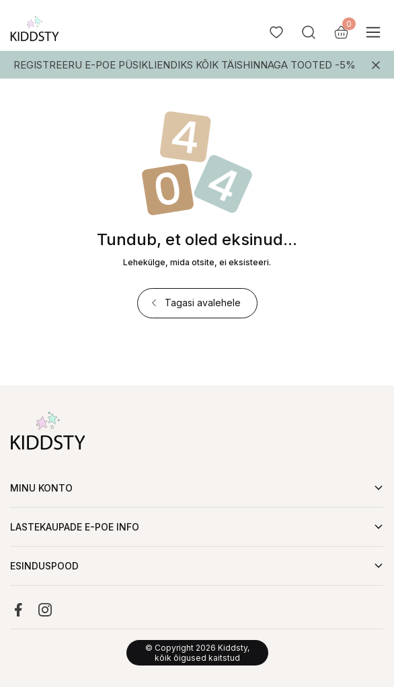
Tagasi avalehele (195, 302)
